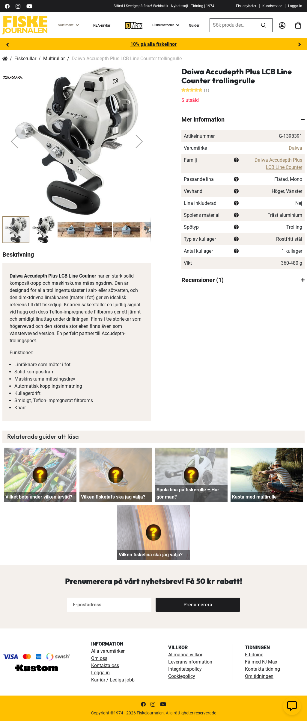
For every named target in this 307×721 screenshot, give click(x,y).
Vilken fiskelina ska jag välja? (151, 555)
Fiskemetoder (163, 25)
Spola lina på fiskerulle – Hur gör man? (187, 493)
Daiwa (295, 148)
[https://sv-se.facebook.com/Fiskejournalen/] (7, 6)
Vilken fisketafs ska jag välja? (113, 497)
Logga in (295, 6)
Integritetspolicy (185, 669)
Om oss (99, 658)
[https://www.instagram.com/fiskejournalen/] (18, 6)
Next (300, 44)
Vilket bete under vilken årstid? (38, 497)
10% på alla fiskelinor (153, 44)
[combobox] (232, 25)
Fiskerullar (25, 58)
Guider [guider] (194, 25)
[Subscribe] (198, 605)
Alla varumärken (108, 651)
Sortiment (65, 25)
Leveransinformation (190, 662)
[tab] (243, 119)
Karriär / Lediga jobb (113, 680)
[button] (14, 141)
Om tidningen (259, 676)
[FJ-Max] (134, 25)
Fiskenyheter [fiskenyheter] (246, 6)
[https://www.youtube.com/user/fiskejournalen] (29, 6)
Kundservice (272, 6)
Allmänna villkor (185, 655)
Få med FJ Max (261, 662)
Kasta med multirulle (254, 497)
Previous (7, 44)
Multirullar (54, 58)
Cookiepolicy (181, 676)
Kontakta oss (105, 665)
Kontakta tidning (262, 669)
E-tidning (254, 655)
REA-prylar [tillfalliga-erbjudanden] (101, 25)
